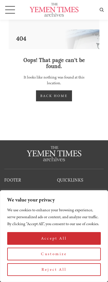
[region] (54, 236)
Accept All (54, 238)
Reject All (54, 269)
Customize (54, 254)
